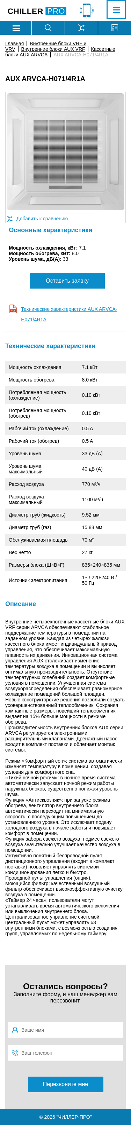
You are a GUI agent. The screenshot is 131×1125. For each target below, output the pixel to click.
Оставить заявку (67, 281)
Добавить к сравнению (42, 218)
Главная (14, 43)
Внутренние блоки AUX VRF (53, 49)
